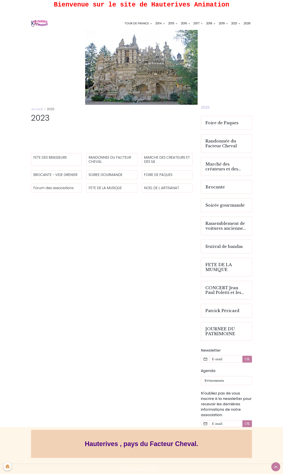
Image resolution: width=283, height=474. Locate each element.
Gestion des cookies (141, 469)
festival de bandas (224, 246)
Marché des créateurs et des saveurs (221, 166)
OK (247, 359)
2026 (247, 23)
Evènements (214, 380)
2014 (158, 23)
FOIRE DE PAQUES (158, 175)
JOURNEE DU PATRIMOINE (220, 331)
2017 (196, 23)
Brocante (215, 187)
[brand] (40, 23)
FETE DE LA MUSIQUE (105, 188)
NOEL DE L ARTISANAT (161, 188)
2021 (234, 23)
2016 (184, 23)
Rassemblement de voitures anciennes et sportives (225, 226)
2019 (222, 23)
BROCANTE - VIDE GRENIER (55, 175)
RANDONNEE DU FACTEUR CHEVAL (110, 159)
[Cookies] (8, 466)
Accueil (37, 109)
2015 (171, 23)
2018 (209, 23)
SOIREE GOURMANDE (106, 175)
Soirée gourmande (225, 205)
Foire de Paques (221, 122)
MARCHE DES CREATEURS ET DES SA (167, 159)
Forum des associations (53, 188)
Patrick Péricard (222, 310)
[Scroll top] (275, 466)
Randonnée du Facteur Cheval (221, 143)
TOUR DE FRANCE (137, 23)
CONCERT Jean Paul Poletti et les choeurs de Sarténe (225, 290)
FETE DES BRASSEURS (50, 157)
